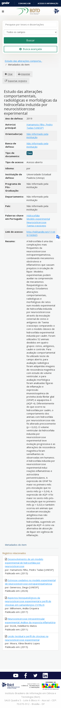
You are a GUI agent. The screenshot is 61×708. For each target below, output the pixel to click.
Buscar (30, 40)
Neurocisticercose (36, 222)
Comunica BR (24, 3)
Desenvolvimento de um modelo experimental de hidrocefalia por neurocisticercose (24, 563)
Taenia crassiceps (36, 225)
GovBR (6, 3)
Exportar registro (17, 80)
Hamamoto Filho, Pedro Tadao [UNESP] (40, 126)
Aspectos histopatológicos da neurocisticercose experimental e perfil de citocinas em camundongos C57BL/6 (28, 601)
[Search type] (30, 32)
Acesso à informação (48, 3)
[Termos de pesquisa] (30, 24)
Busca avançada (30, 49)
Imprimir (25, 74)
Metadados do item (16, 544)
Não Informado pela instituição (37, 135)
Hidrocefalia (33, 215)
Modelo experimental (38, 218)
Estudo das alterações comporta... (23, 60)
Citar (10, 74)
